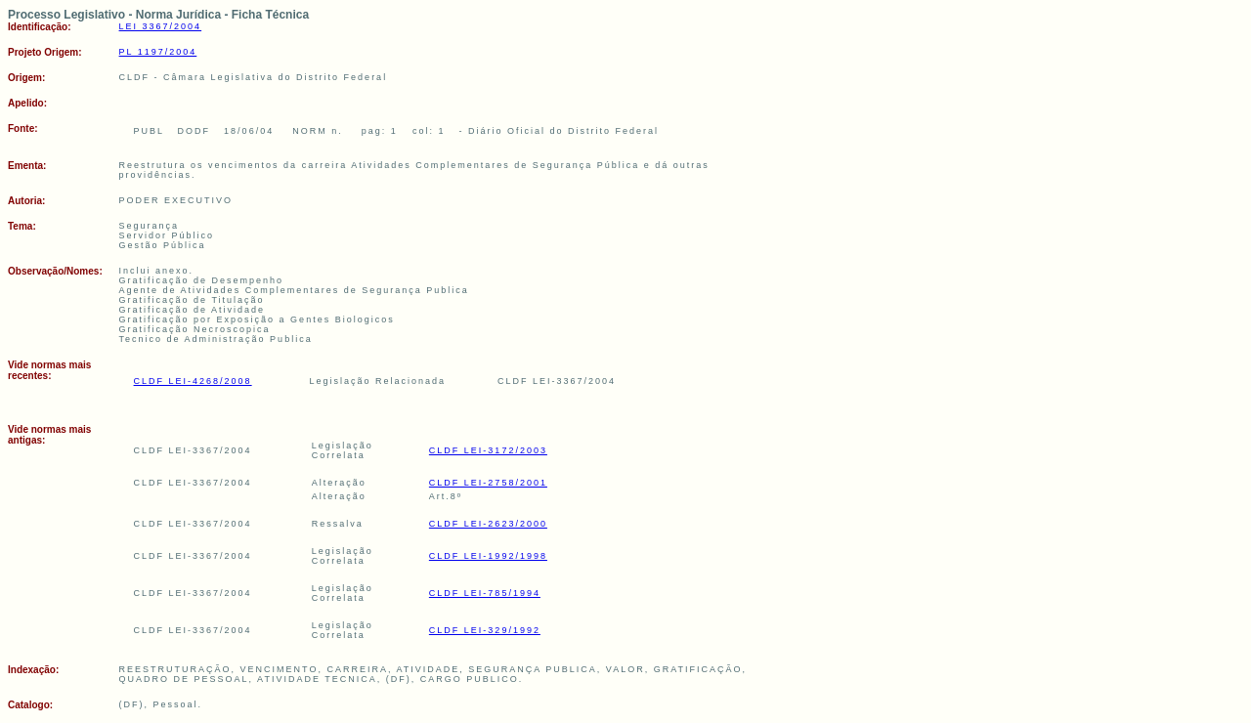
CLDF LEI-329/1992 (484, 630)
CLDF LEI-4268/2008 (193, 381)
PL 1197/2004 (158, 52)
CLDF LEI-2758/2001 (488, 483)
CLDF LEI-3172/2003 (488, 450)
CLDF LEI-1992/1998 (488, 556)
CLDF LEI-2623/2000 (488, 524)
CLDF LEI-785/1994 (484, 593)
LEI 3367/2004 (160, 26)
